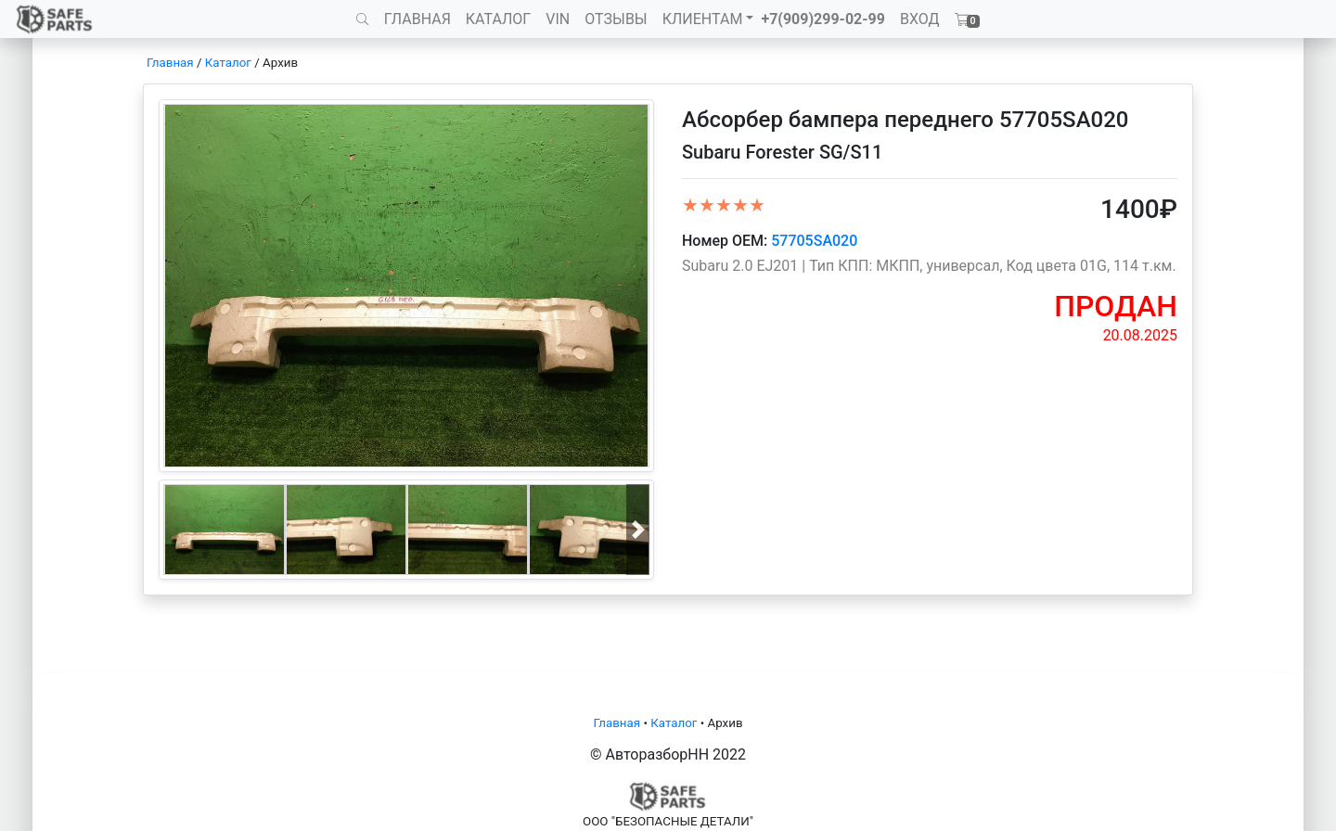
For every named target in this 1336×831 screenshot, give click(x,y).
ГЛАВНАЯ (417, 19)
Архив (280, 63)
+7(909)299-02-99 (823, 19)
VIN (558, 19)
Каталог (228, 63)
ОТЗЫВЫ (615, 19)
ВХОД (920, 19)
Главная (170, 63)
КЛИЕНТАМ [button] (702, 19)
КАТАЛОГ (498, 19)
